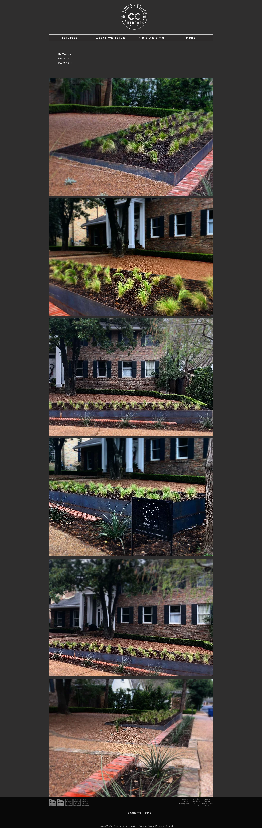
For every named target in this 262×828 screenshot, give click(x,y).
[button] (110, 38)
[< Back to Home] (138, 813)
